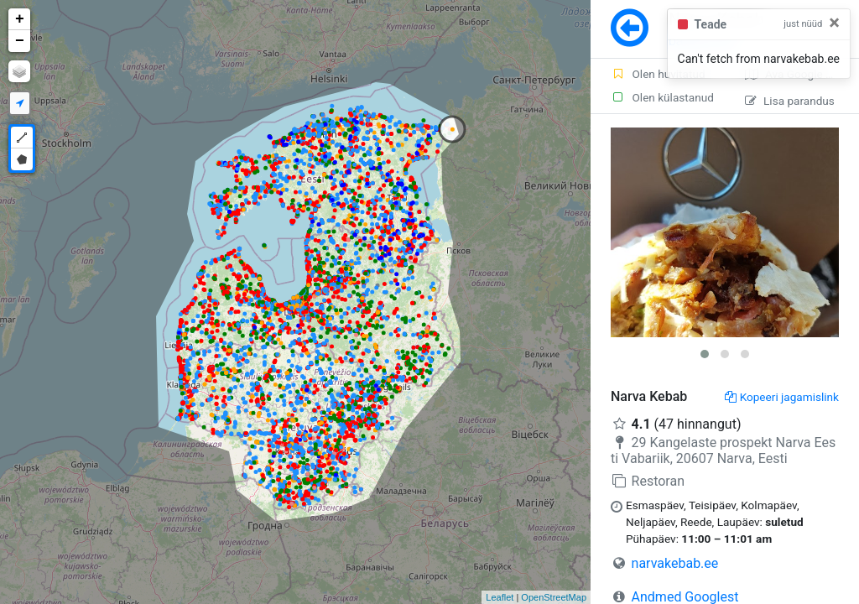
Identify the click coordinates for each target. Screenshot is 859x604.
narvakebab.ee (675, 563)
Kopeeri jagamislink (782, 397)
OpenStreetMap (553, 597)
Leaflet (499, 597)
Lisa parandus (790, 100)
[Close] (834, 23)
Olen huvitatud (658, 74)
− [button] (19, 41)
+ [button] (19, 19)
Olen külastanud (662, 97)
